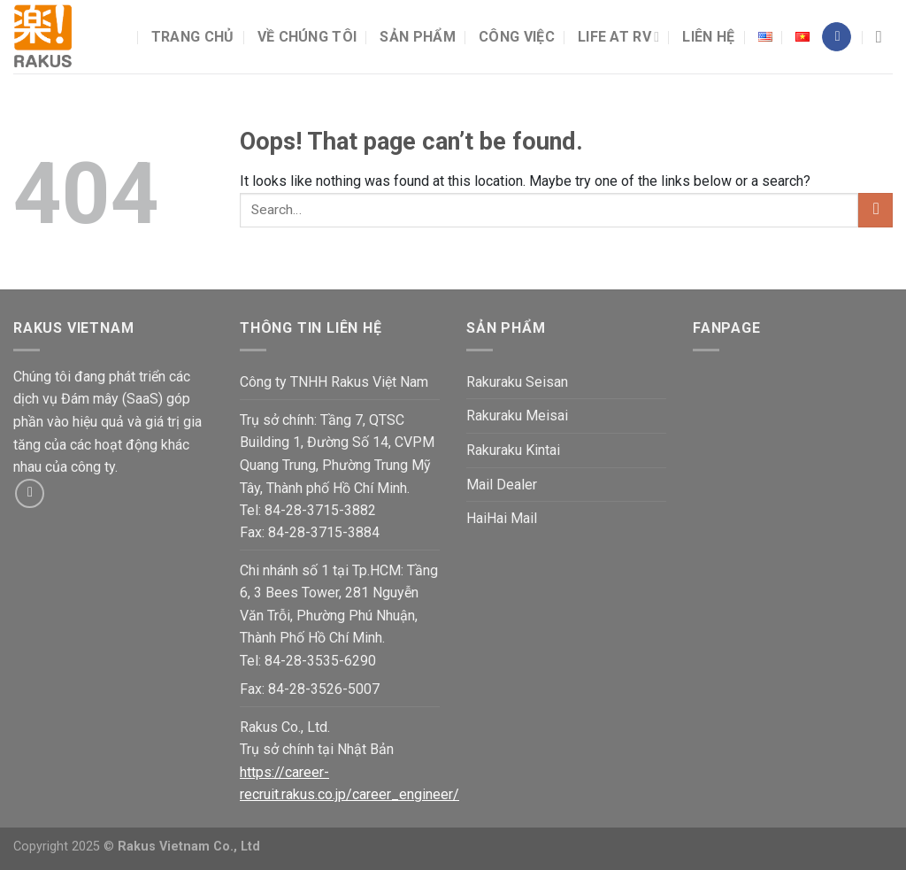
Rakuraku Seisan (517, 381)
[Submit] (875, 210)
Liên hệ (708, 36)
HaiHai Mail (501, 518)
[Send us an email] (29, 493)
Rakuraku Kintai (513, 450)
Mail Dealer (501, 484)
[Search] (884, 37)
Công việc (517, 36)
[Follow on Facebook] (836, 37)
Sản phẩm (418, 36)
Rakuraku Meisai (517, 415)
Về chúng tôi (307, 36)
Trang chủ (192, 36)
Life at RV (619, 37)
